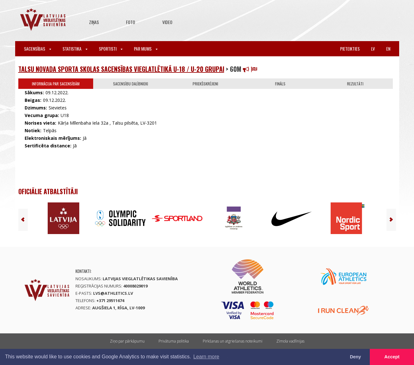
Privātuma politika (174, 341)
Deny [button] (355, 356)
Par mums (146, 48)
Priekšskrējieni (205, 83)
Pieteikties (350, 48)
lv (373, 48)
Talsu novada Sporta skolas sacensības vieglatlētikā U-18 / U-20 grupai (121, 69)
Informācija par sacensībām (56, 83)
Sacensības (37, 48)
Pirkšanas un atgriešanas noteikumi (232, 341)
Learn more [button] (206, 356)
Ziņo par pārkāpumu (127, 341)
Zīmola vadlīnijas (290, 341)
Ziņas (94, 22)
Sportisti (111, 48)
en (388, 48)
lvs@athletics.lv (113, 293)
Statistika (75, 48)
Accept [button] (391, 356)
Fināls (280, 83)
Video (167, 22)
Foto (130, 22)
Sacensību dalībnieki (130, 83)
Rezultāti (355, 83)
